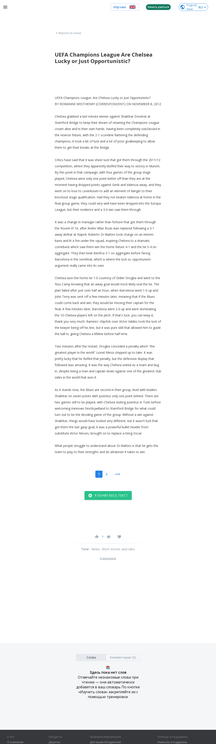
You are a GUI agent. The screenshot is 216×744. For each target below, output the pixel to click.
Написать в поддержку (172, 742)
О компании (15, 742)
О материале (108, 558)
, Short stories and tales (117, 549)
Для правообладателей (105, 742)
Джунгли (54, 742)
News (95, 549)
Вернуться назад (68, 33)
